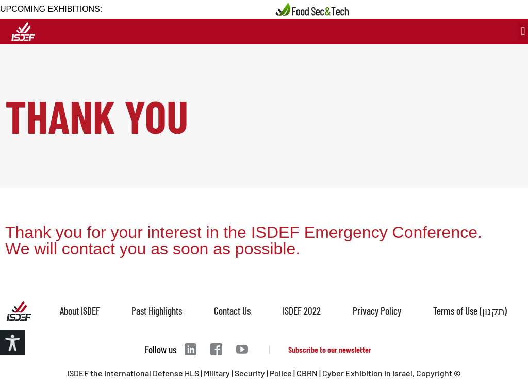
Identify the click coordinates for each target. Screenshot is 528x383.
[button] (523, 31)
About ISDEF (80, 311)
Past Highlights (156, 311)
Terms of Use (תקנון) (470, 311)
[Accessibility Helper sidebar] (12, 342)
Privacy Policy (377, 311)
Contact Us (232, 311)
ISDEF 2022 (302, 311)
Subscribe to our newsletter (329, 349)
